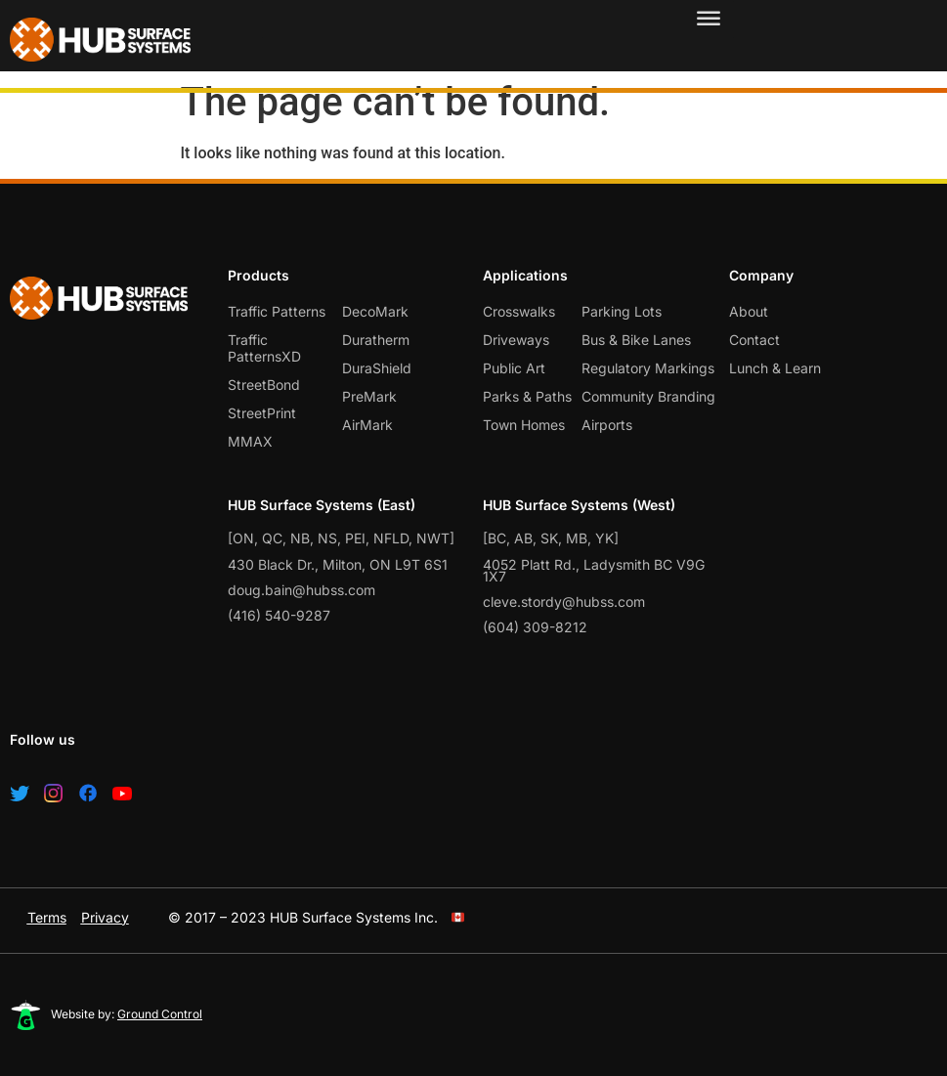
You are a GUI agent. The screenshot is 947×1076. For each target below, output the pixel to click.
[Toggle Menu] (708, 19)
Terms (46, 917)
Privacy (105, 917)
